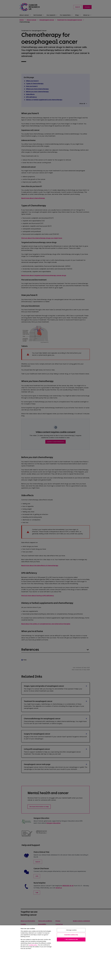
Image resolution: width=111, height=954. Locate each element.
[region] (55, 939)
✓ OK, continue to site (71, 939)
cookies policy (33, 945)
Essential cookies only (71, 935)
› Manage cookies (71, 930)
